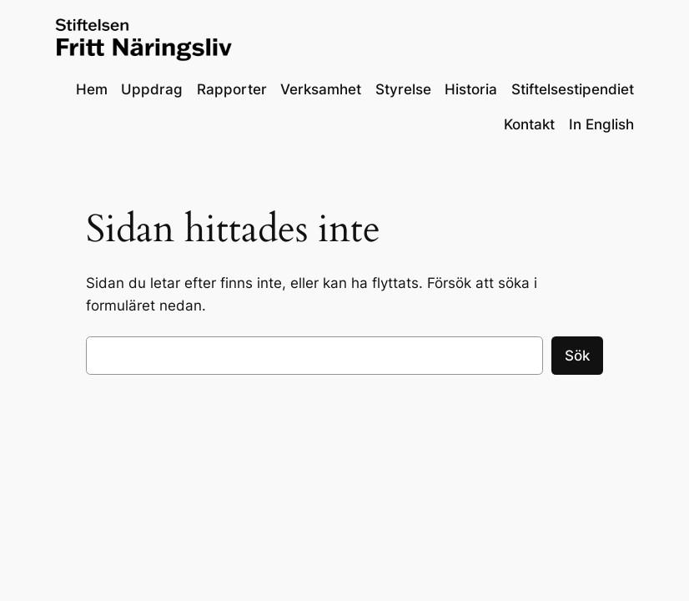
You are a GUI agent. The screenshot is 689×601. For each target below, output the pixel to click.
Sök (577, 355)
